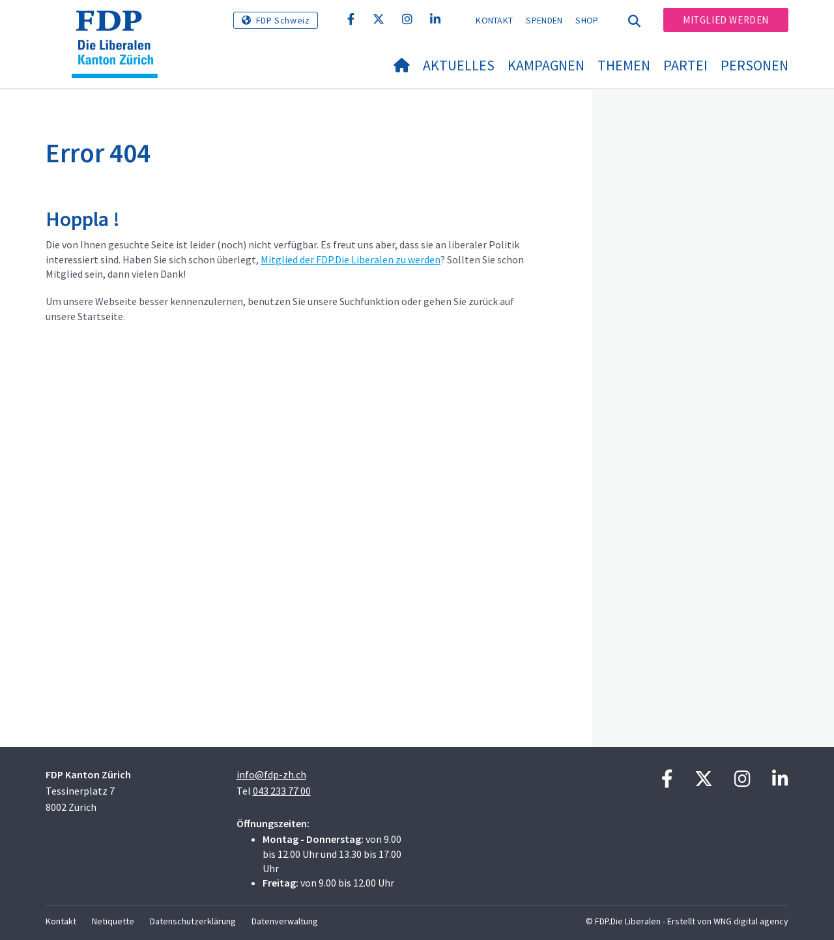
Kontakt (494, 20)
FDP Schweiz (283, 20)
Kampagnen (546, 65)
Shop (586, 20)
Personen (754, 65)
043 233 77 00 (282, 790)
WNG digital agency (750, 921)
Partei (685, 65)
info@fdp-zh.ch (271, 774)
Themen (623, 65)
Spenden (544, 20)
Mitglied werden (726, 20)
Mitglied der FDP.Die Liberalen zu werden (350, 259)
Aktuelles (459, 65)
